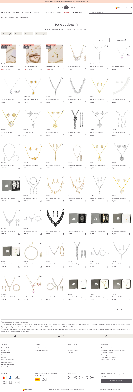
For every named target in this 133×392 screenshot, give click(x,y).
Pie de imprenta (105, 355)
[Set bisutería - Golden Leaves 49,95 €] (11, 288)
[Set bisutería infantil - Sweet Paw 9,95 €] (11, 91)
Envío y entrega (5, 352)
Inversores (71, 348)
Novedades (5, 12)
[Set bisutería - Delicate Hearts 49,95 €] (122, 189)
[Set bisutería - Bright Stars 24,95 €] (33, 124)
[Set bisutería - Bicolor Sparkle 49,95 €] (122, 288)
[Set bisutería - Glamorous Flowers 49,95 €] (55, 288)
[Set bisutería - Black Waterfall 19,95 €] (55, 222)
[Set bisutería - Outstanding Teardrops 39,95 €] (100, 156)
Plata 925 (37, 12)
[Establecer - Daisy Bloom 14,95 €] (33, 91)
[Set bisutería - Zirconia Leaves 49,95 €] (100, 255)
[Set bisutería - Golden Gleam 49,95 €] (55, 255)
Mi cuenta (4, 357)
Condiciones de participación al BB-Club (113, 350)
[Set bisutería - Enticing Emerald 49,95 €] (11, 255)
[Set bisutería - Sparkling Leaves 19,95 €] (100, 189)
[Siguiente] (129, 309)
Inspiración (77, 12)
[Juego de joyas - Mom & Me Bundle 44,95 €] (33, 58)
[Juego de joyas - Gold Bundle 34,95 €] (55, 58)
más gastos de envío (65, 389)
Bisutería (16, 12)
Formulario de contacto (41, 348)
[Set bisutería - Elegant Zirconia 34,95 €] (77, 255)
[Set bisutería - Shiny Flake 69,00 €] (55, 124)
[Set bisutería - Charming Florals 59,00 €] (77, 288)
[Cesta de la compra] (131, 8)
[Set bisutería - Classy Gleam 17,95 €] (100, 58)
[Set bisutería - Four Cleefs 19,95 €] (100, 124)
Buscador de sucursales (41, 350)
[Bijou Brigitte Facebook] (81, 377)
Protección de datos (107, 352)
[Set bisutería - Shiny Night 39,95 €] (55, 91)
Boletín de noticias (6, 362)
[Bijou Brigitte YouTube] (92, 377)
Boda (59, 12)
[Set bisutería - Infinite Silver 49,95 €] (11, 189)
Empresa (70, 352)
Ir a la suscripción (116, 381)
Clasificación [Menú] (122, 40)
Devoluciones (5, 355)
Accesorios (26, 12)
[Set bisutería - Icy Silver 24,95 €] (11, 156)
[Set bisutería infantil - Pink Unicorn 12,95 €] (33, 288)
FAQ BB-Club (5, 350)
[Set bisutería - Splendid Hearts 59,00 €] (122, 222)
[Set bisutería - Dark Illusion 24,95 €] (77, 124)
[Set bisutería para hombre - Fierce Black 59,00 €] (77, 222)
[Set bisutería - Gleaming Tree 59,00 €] (100, 288)
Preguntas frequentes (7, 359)
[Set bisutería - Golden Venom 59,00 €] (100, 91)
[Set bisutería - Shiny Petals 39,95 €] (11, 222)
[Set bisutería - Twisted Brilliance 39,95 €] (77, 156)
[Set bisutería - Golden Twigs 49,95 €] (77, 189)
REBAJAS (67, 12)
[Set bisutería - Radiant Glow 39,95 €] (55, 156)
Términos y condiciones (108, 348)
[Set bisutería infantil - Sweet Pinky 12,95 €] (122, 58)
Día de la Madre (48, 12)
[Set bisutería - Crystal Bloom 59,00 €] (33, 222)
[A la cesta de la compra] (19, 69)
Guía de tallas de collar (7, 367)
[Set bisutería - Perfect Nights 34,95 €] (122, 255)
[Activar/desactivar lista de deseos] (19, 46)
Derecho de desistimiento (108, 357)
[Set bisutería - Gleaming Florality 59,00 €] (33, 156)
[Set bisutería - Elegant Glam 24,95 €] (122, 124)
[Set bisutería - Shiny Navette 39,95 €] (77, 91)
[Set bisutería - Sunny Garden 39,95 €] (55, 189)
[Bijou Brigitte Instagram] (75, 377)
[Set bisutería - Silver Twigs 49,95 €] (33, 189)
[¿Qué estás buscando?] (110, 12)
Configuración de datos (108, 359)
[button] (123, 8)
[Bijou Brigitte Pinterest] (86, 377)
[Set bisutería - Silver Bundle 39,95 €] (11, 58)
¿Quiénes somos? (73, 350)
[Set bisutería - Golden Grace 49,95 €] (100, 222)
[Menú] (99, 40)
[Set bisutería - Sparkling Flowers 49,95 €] (77, 58)
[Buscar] (131, 12)
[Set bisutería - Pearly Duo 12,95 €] (122, 91)
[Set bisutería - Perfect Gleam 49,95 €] (33, 255)
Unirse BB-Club (6, 348)
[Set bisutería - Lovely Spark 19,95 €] (11, 124)
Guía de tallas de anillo (7, 364)
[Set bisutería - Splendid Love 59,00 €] (122, 156)
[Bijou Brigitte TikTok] (70, 377)
